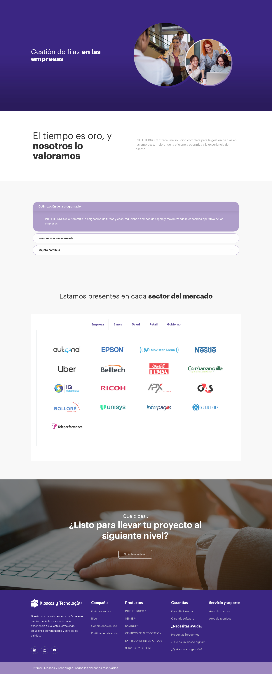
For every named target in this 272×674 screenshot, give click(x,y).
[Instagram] (44, 650)
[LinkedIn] (34, 650)
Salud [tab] (136, 324)
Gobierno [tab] (174, 324)
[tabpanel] (136, 388)
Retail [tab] (153, 324)
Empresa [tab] (97, 324)
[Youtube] (54, 650)
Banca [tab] (118, 324)
